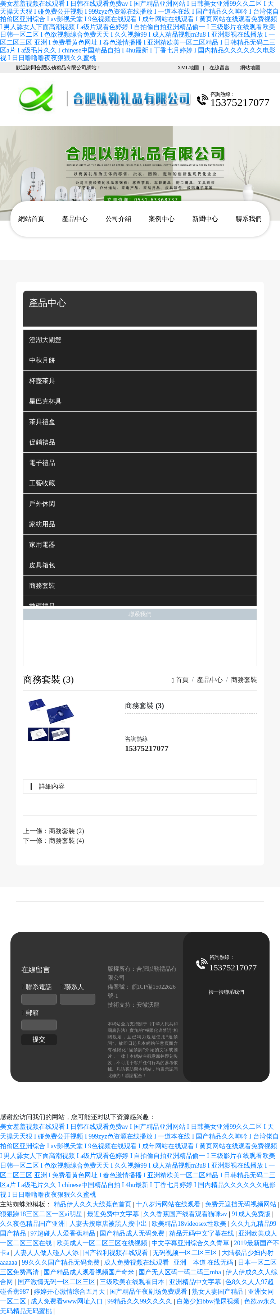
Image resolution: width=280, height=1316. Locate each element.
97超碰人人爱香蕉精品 (64, 1233)
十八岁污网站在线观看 (169, 1204)
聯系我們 (249, 218)
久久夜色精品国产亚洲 (33, 1223)
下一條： (53, 840)
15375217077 (146, 748)
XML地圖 (188, 67)
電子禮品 (42, 462)
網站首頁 (31, 218)
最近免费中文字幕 (114, 1214)
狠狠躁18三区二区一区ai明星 (42, 1214)
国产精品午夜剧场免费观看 (149, 1291)
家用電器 (42, 544)
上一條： (53, 831)
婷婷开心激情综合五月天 (70, 1291)
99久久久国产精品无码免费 (61, 1262)
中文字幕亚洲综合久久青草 (191, 1243)
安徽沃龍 (147, 1005)
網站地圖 (250, 67)
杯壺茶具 (42, 380)
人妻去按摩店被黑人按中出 (109, 1223)
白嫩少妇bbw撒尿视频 (209, 1301)
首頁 (180, 679)
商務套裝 (42, 585)
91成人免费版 (252, 1214)
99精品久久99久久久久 (140, 1301)
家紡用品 (42, 524)
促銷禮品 (42, 442)
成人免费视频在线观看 (137, 1262)
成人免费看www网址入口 (68, 1301)
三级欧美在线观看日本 (133, 1281)
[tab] (140, 340)
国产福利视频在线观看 (116, 1252)
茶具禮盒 (42, 421)
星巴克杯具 (45, 401)
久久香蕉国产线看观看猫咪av (186, 1214)
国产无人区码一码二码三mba (181, 1272)
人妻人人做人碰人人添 (47, 1252)
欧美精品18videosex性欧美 (190, 1223)
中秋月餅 (42, 360)
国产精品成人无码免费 (133, 1233)
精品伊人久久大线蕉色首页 (93, 1204)
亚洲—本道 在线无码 (204, 1262)
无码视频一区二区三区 (186, 1252)
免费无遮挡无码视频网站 (241, 1204)
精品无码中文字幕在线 (202, 1233)
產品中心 (75, 218)
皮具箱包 (42, 565)
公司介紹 (118, 218)
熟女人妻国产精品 (218, 1291)
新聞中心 (205, 218)
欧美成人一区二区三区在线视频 (103, 1243)
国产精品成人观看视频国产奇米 (90, 1272)
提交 (38, 1039)
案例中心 (162, 218)
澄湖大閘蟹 (45, 339)
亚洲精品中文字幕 (196, 1281)
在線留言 (219, 67)
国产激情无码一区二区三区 (57, 1281)
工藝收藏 (42, 483)
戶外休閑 (42, 503)
